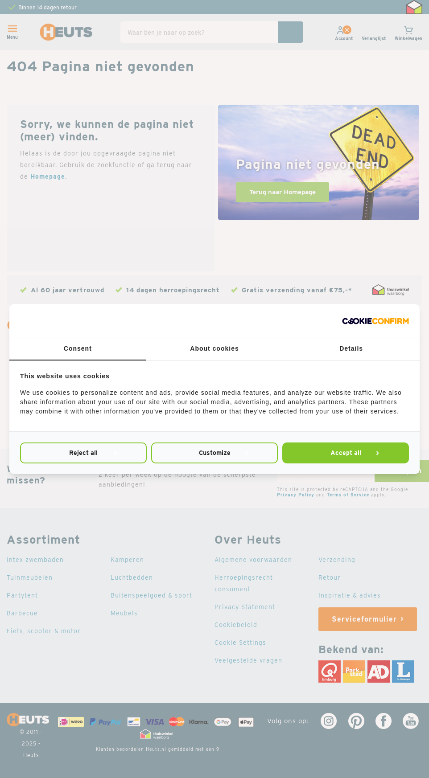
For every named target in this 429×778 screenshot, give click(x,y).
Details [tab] (351, 348)
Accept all (345, 452)
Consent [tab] (78, 348)
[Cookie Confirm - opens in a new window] (375, 320)
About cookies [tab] (214, 348)
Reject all (83, 452)
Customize (215, 452)
